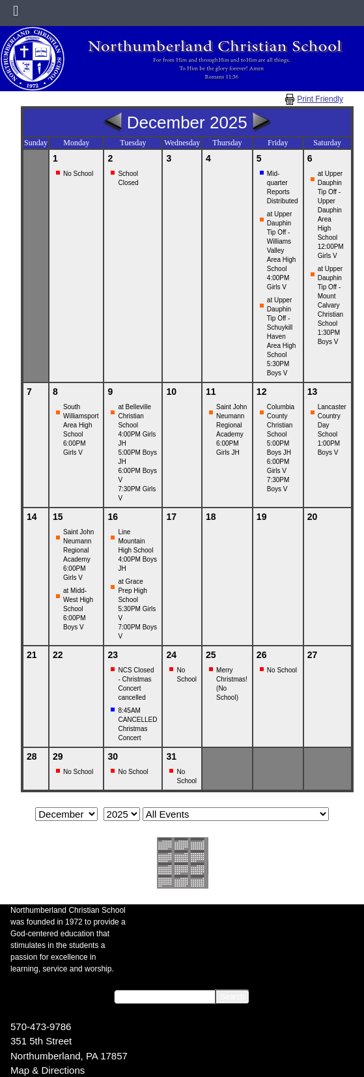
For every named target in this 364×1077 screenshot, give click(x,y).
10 (171, 391)
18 (211, 516)
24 (171, 655)
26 (262, 655)
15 (58, 516)
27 (312, 655)
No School (78, 173)
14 (32, 516)
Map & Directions (47, 1070)
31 (171, 756)
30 (112, 756)
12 (262, 391)
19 (262, 516)
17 (171, 516)
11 (211, 391)
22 (58, 655)
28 (32, 756)
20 (312, 516)
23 (112, 655)
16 (112, 516)
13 (312, 391)
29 (58, 756)
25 (211, 655)
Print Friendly (320, 99)
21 (32, 655)
